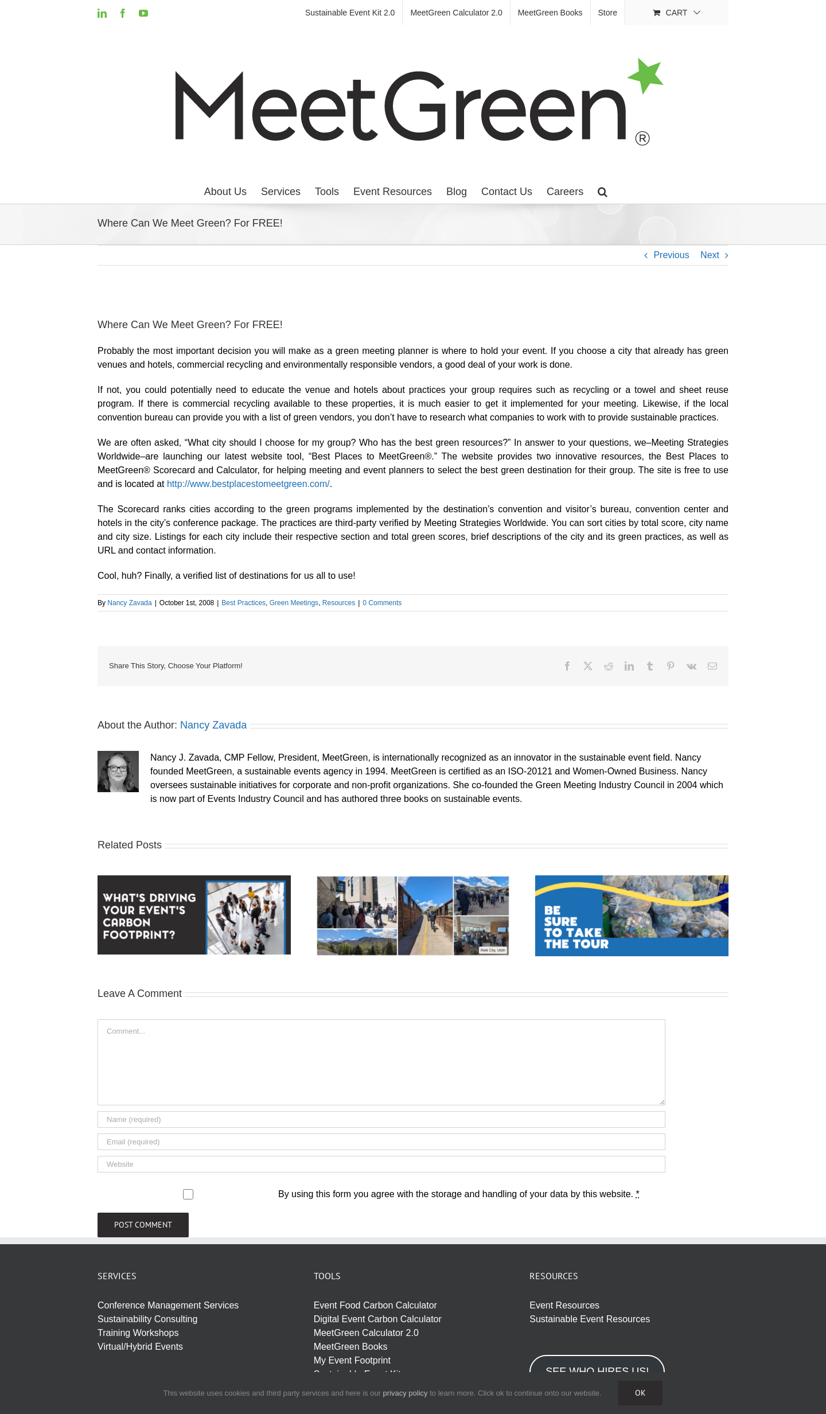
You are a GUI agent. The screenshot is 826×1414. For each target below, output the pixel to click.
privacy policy (405, 1393)
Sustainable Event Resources (589, 1319)
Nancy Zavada (129, 603)
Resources (338, 603)
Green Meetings (294, 603)
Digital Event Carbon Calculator (378, 1319)
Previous (671, 255)
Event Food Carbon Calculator (375, 1305)
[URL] (381, 1164)
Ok (640, 1393)
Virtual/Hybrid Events (140, 1346)
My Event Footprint (352, 1360)
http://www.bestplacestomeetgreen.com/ (248, 484)
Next (709, 255)
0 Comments (382, 603)
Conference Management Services (168, 1305)
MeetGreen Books (351, 1346)
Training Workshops (138, 1333)
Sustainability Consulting (147, 1319)
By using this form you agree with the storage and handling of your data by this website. (459, 1194)
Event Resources (564, 1305)
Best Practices (243, 603)
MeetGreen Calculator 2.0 (366, 1333)
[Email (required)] (381, 1141)
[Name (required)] (381, 1119)
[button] (602, 191)
